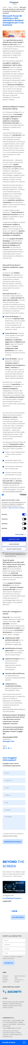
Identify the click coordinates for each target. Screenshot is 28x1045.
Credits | (11, 1034)
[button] (11, 911)
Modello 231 (18, 1034)
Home (4, 7)
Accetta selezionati (14, 544)
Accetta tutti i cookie (14, 539)
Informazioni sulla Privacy (10, 1031)
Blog (10, 7)
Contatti (17, 981)
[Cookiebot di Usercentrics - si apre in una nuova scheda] (20, 495)
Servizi (4, 981)
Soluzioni (5, 979)
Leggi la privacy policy (10, 836)
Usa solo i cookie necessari (14, 549)
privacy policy (10, 958)
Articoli (16, 7)
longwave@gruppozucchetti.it (12, 1028)
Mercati (5, 978)
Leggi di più (7, 901)
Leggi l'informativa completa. (16, 507)
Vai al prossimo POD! (10, 737)
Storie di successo (20, 976)
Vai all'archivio (18, 917)
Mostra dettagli (19, 534)
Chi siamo (5, 976)
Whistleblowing (7, 1036)
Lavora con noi (19, 979)
